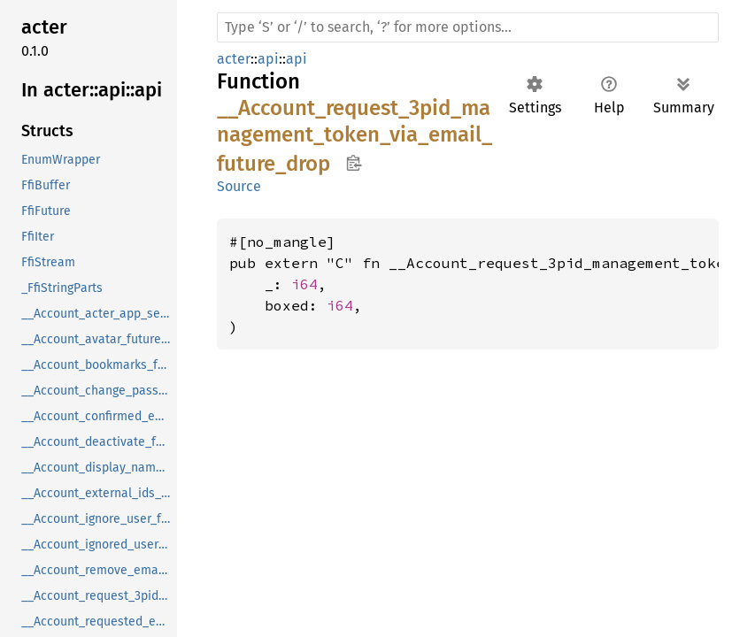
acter (233, 58)
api (268, 58)
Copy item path (353, 163)
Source (239, 186)
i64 (304, 284)
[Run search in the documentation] (468, 27)
